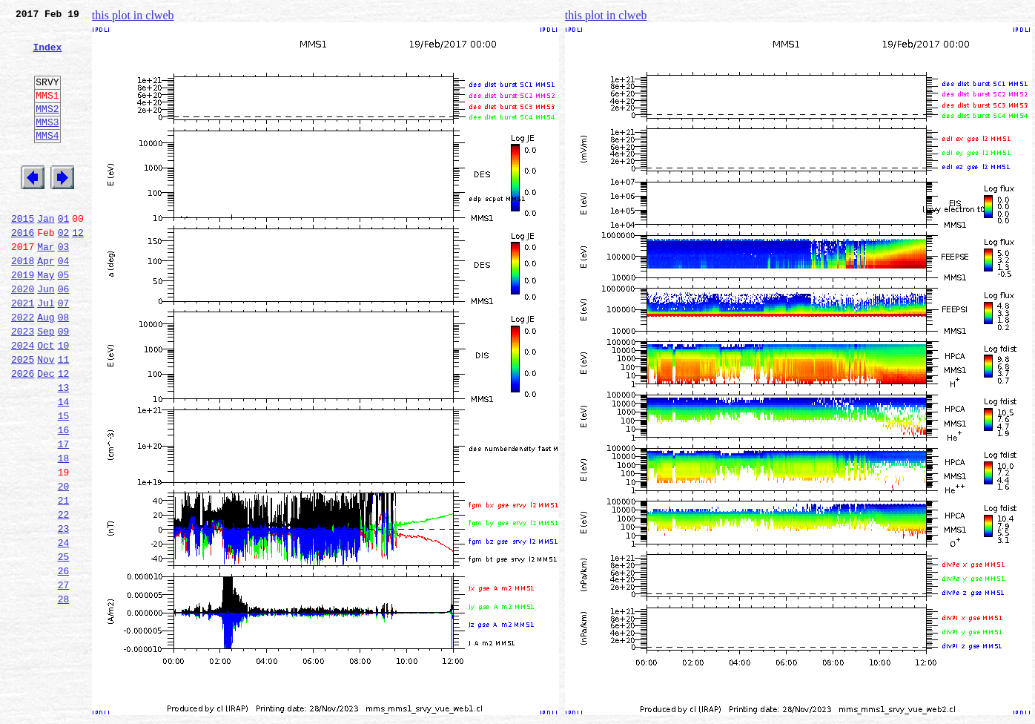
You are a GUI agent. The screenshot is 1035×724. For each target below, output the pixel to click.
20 (64, 563)
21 (64, 580)
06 (64, 335)
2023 (22, 384)
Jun (45, 335)
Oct (45, 400)
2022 (22, 368)
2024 (22, 400)
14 (64, 466)
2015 (22, 253)
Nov (45, 417)
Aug (45, 368)
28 (64, 694)
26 (64, 661)
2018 (22, 302)
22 (64, 596)
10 (64, 400)
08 (64, 368)
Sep (45, 384)
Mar (45, 286)
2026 (22, 433)
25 (64, 645)
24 (64, 629)
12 (78, 270)
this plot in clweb (133, 15)
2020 (22, 335)
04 (64, 302)
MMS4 (47, 159)
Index (47, 55)
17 (64, 514)
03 (64, 286)
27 (64, 678)
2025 (22, 417)
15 (64, 482)
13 (64, 449)
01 (64, 253)
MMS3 (47, 144)
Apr (45, 302)
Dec (45, 433)
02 (64, 270)
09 (64, 384)
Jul (45, 351)
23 (64, 612)
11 (64, 417)
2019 (22, 319)
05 (64, 319)
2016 (22, 270)
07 (64, 351)
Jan (45, 253)
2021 (22, 351)
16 (64, 498)
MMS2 (47, 128)
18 (64, 531)
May (45, 319)
